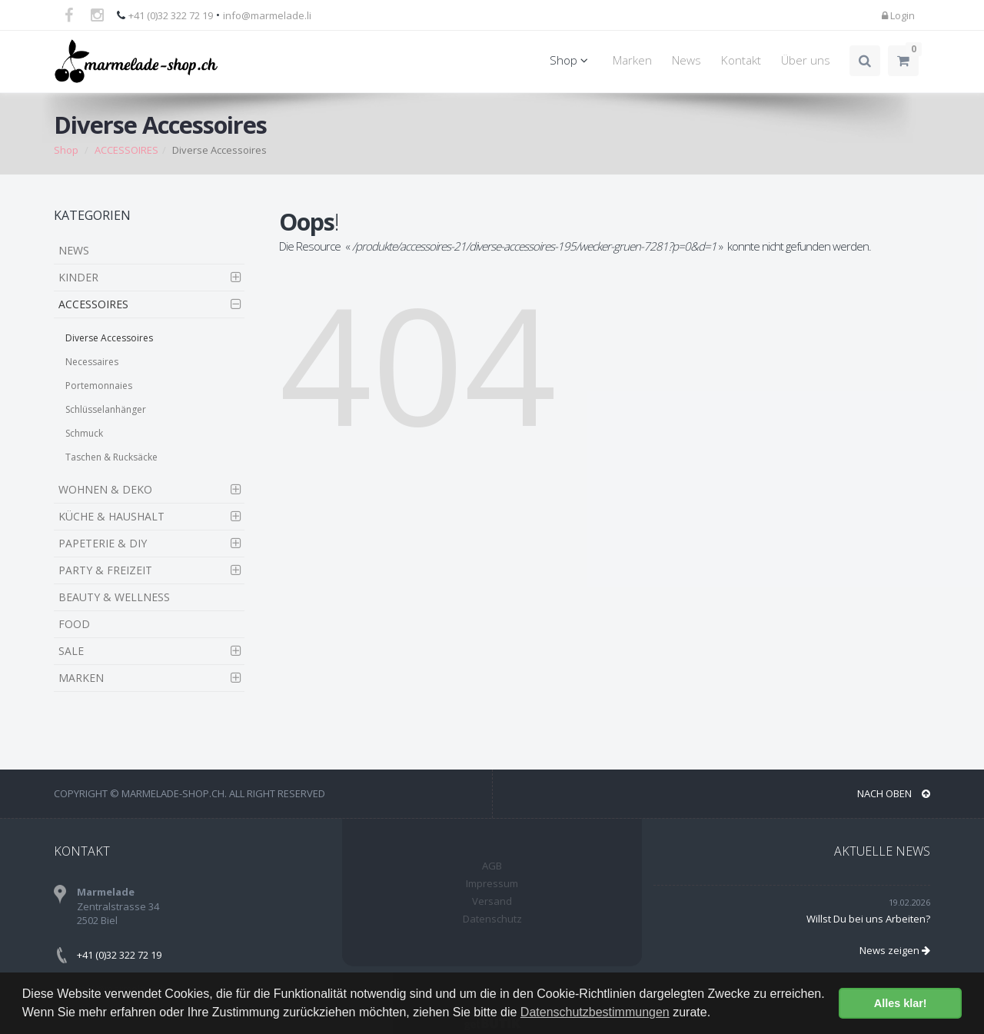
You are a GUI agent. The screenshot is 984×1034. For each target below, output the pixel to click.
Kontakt (741, 60)
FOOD (74, 624)
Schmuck (84, 433)
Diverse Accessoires (109, 337)
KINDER (78, 277)
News (686, 60)
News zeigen (894, 950)
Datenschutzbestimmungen (595, 1012)
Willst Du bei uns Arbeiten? (868, 919)
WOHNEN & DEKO (105, 489)
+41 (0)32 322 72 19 (170, 15)
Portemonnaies (98, 385)
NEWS (73, 250)
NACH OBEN (893, 793)
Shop (571, 60)
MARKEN (81, 677)
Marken (632, 60)
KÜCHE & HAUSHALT (111, 516)
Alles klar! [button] (900, 1003)
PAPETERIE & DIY (102, 543)
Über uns (805, 60)
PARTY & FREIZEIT (105, 570)
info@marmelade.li (267, 15)
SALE (71, 650)
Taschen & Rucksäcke (111, 457)
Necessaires (91, 361)
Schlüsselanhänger (105, 409)
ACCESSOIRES (126, 150)
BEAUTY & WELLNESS (114, 597)
